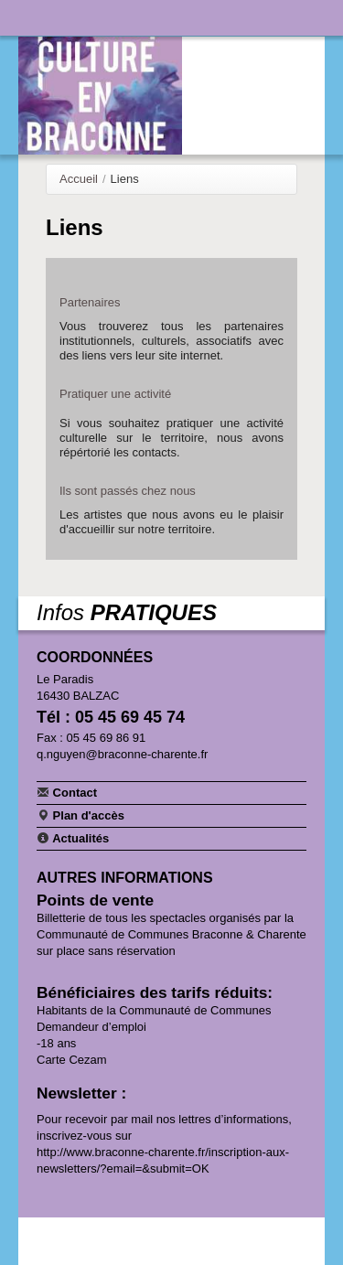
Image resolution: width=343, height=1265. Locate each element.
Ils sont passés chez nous (127, 491)
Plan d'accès (80, 815)
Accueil (78, 179)
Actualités (73, 838)
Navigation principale (32, 18)
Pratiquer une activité (115, 394)
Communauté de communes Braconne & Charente (253, 15)
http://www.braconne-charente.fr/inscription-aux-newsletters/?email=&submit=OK (163, 1160)
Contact (67, 792)
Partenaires (89, 302)
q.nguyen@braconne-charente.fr (122, 754)
